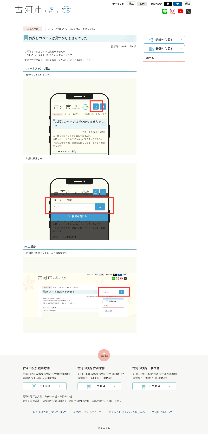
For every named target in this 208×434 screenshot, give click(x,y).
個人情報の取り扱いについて (49, 412)
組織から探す (164, 39)
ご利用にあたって (162, 412)
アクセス (45, 386)
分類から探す (164, 48)
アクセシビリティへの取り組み (127, 412)
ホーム (47, 29)
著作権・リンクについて (87, 412)
